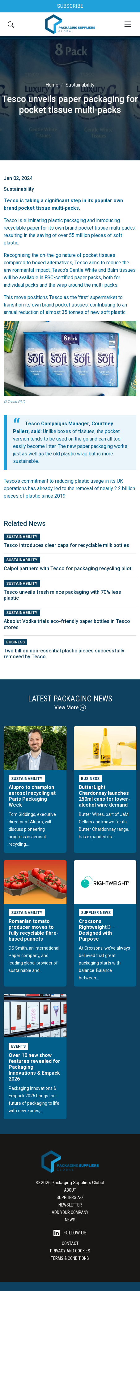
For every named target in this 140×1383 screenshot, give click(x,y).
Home (51, 85)
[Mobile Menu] (127, 24)
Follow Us (70, 1233)
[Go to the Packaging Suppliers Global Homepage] (70, 24)
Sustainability (80, 85)
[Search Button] (11, 24)
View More (70, 707)
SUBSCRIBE (70, 6)
